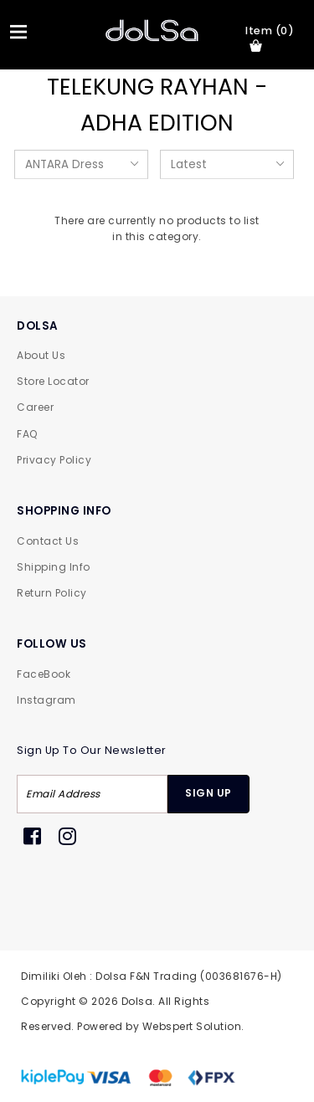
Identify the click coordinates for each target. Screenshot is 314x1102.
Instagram (46, 700)
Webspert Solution (192, 1026)
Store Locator (53, 381)
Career (35, 407)
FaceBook (43, 674)
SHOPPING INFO (64, 511)
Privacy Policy (54, 460)
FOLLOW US (52, 644)
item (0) (269, 37)
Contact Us (48, 541)
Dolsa (137, 1001)
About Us (41, 355)
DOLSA (38, 326)
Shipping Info (53, 567)
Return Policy (52, 593)
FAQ (27, 434)
